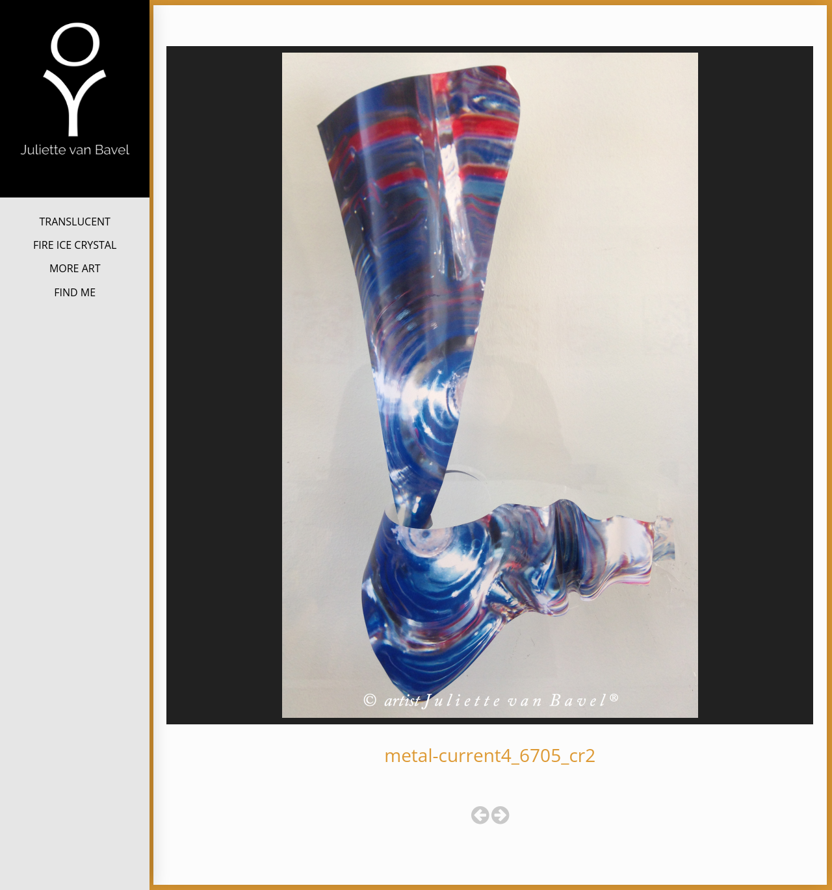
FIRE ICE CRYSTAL (74, 245)
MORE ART (75, 268)
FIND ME (75, 292)
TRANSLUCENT (74, 221)
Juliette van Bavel (74, 176)
